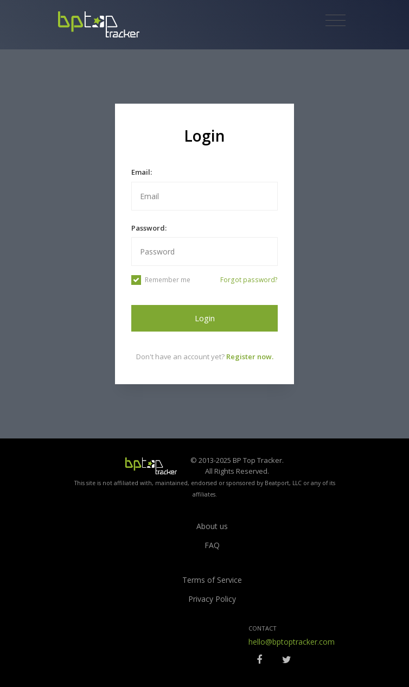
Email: (141, 172)
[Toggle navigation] (335, 21)
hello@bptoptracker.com (291, 642)
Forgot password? (249, 279)
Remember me (160, 280)
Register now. (249, 356)
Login (205, 318)
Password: (149, 228)
